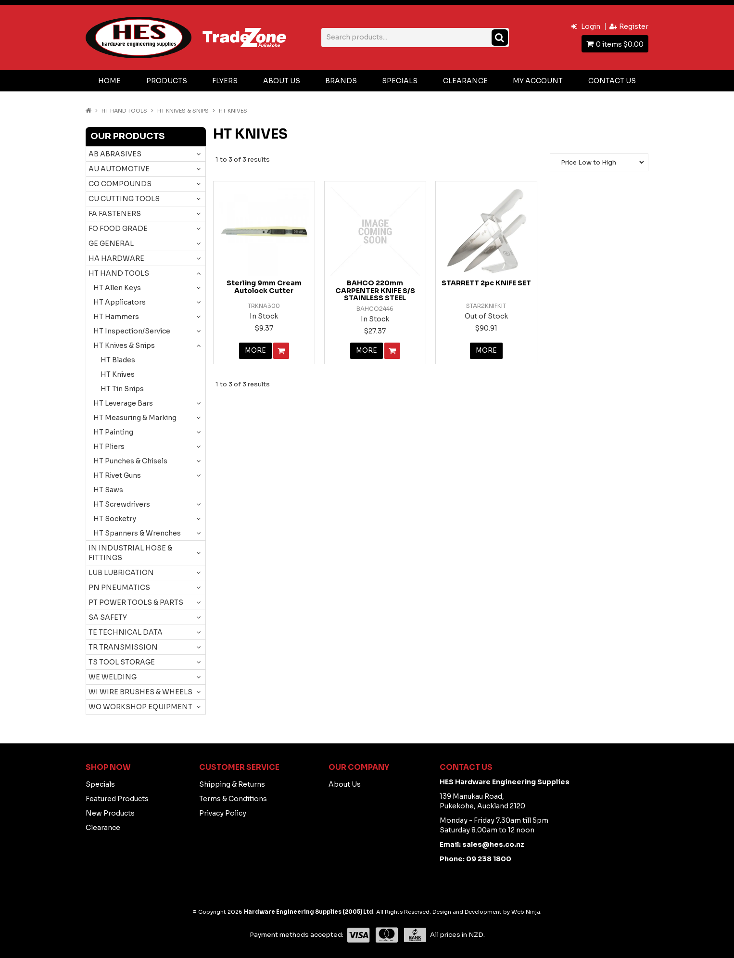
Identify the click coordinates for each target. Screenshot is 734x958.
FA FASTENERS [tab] (115, 213)
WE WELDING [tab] (113, 677)
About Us (281, 81)
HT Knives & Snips (183, 110)
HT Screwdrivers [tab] (121, 504)
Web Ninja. (526, 911)
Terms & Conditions (233, 798)
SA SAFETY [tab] (108, 617)
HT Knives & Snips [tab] (124, 345)
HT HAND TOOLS (124, 110)
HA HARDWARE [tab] (116, 258)
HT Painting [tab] (113, 432)
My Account (538, 81)
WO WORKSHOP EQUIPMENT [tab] (140, 707)
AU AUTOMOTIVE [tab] (119, 169)
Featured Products (117, 798)
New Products (110, 813)
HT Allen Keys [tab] (117, 287)
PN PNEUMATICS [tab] (119, 587)
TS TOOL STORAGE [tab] (122, 662)
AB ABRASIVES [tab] (115, 154)
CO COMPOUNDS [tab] (120, 183)
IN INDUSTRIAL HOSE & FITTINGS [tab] (130, 553)
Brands (341, 81)
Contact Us (612, 81)
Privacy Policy (222, 813)
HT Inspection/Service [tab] (131, 331)
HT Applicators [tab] (119, 302)
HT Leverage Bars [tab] (123, 403)
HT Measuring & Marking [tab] (135, 417)
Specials (400, 81)
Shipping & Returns (232, 784)
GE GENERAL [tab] (111, 243)
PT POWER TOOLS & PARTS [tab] (136, 602)
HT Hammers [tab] (116, 316)
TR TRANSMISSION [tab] (123, 647)
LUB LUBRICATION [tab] (121, 572)
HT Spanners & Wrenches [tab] (137, 533)
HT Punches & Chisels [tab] (130, 461)
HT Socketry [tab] (114, 518)
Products (166, 81)
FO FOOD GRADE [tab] (118, 228)
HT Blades (118, 360)
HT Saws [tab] (108, 489)
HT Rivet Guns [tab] (117, 475)
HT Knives (118, 374)
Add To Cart (281, 351)
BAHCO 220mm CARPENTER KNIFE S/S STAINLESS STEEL (375, 290)
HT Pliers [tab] (109, 446)
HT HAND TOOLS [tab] (119, 273)
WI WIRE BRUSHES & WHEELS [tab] (140, 692)
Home (109, 81)
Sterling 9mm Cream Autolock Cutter (264, 286)
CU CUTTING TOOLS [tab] (124, 198)
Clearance (465, 81)
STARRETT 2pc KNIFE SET (486, 283)
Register (633, 26)
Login (590, 26)
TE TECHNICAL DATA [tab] (126, 632)
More (255, 350)
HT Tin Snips (122, 388)
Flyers (225, 81)
